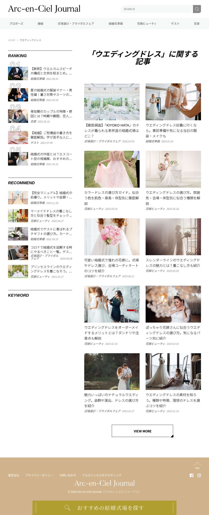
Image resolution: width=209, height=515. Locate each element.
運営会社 (13, 475)
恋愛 (197, 23)
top (197, 467)
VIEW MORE (143, 431)
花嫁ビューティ (147, 23)
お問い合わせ (67, 475)
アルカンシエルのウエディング (101, 475)
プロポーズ (16, 23)
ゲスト (175, 23)
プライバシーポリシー (39, 475)
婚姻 (40, 23)
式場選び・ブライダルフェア (76, 23)
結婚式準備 (116, 23)
